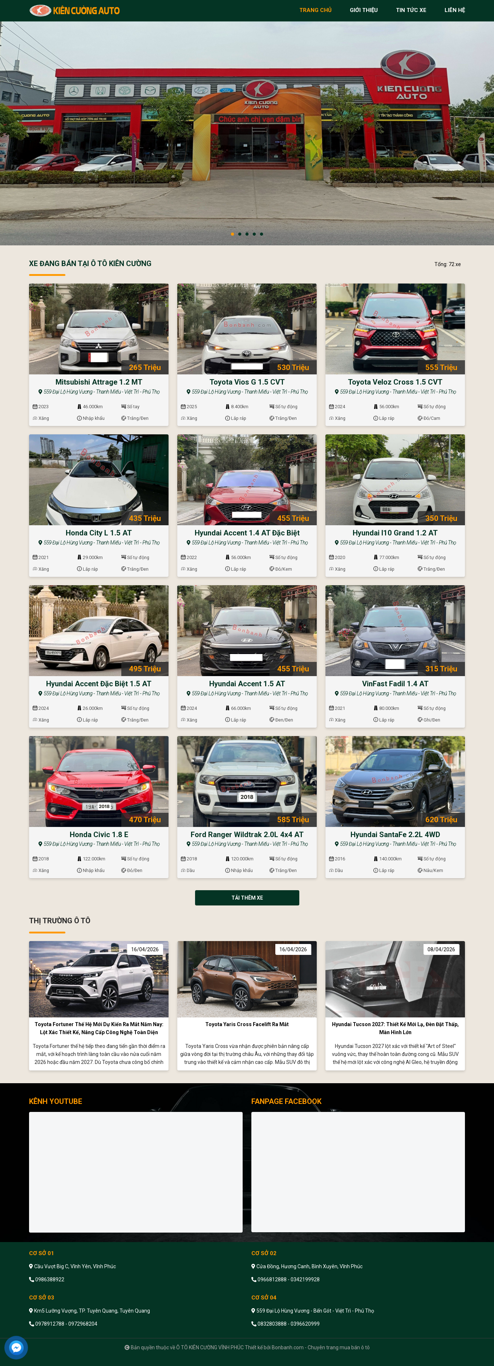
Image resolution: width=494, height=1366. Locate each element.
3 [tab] (247, 234)
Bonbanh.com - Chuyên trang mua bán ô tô (321, 1347)
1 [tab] (232, 234)
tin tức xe (411, 10)
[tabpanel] (247, 122)
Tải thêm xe (247, 898)
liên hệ (455, 10)
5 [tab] (261, 234)
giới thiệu (364, 10)
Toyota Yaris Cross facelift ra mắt (247, 1024)
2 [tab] (239, 234)
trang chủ (315, 10)
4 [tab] (254, 234)
